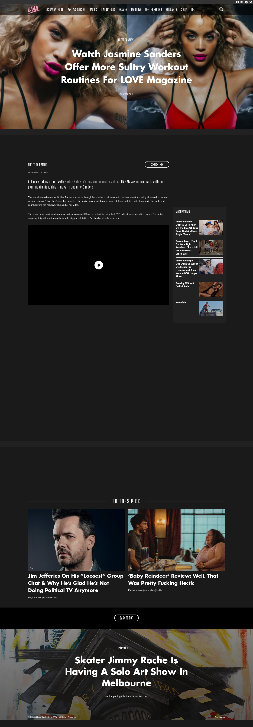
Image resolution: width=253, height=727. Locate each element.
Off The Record (153, 10)
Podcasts (171, 10)
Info (193, 10)
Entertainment (38, 172)
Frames (123, 10)
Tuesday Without (53, 10)
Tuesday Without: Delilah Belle (185, 292)
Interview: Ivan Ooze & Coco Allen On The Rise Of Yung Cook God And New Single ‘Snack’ (187, 235)
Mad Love (136, 10)
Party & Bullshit (76, 10)
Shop (184, 10)
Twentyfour (108, 10)
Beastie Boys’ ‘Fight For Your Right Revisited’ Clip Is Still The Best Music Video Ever (187, 254)
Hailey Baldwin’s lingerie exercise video (91, 189)
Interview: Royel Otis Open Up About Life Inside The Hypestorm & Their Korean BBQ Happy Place (187, 276)
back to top (126, 625)
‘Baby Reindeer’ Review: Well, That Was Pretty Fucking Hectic (173, 587)
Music (93, 10)
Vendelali (181, 309)
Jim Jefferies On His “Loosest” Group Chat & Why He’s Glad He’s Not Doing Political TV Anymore (76, 590)
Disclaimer (220, 724)
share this (157, 172)
